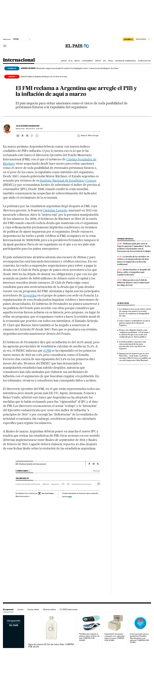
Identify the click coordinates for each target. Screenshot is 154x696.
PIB (62, 484)
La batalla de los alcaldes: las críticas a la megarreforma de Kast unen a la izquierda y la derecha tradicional (133, 260)
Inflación (45, 484)
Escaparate (8, 609)
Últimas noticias (144, 61)
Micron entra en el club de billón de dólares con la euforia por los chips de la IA (133, 282)
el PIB (47, 350)
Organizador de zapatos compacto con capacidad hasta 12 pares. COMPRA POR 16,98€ (114, 637)
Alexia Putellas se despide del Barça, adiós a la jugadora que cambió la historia (133, 272)
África (110, 61)
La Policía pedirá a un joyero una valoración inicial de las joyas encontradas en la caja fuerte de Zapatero (132, 345)
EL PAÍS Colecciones (69, 609)
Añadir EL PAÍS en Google (89, 135)
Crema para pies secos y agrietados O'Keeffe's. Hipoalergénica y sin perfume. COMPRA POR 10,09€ (139, 638)
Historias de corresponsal (125, 61)
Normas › (96, 471)
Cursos (20, 609)
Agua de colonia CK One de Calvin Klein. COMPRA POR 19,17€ (51, 645)
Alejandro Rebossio (27, 126)
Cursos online (33, 609)
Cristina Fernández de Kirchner (28, 484)
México (77, 61)
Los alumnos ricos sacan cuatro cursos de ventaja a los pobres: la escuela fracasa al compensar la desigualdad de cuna (135, 312)
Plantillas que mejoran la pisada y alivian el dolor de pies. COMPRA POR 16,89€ (89, 637)
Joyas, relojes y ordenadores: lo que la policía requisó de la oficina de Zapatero (134, 323)
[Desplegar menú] (5, 46)
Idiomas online (49, 609)
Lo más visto (123, 303)
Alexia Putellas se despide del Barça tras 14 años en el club (44, 76)
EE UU (71, 61)
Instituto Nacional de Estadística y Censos (68, 180)
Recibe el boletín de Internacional (32, 464)
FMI (68, 484)
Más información (23, 496)
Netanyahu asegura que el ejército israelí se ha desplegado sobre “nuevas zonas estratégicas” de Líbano (70, 68)
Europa (64, 61)
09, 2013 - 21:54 (34, 129)
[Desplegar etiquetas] (98, 484)
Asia (104, 61)
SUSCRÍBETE (128, 39)
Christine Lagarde (55, 210)
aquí (70, 496)
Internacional (19, 60)
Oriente (98, 61)
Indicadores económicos (81, 484)
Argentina (30, 295)
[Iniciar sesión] (143, 39)
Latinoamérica (87, 61)
